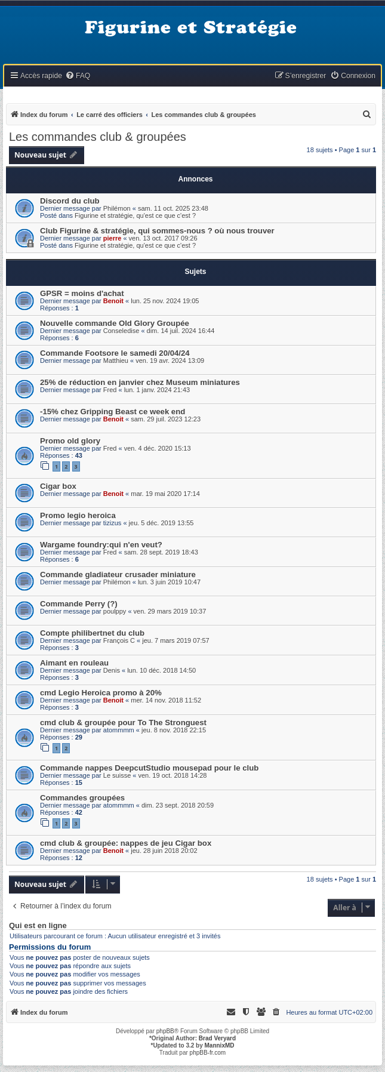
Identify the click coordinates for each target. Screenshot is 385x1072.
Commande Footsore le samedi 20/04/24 (115, 353)
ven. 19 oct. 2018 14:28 (172, 775)
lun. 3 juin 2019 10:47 (169, 582)
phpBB (165, 1031)
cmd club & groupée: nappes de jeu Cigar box (125, 843)
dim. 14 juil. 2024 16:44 (181, 330)
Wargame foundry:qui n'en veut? (101, 544)
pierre (112, 238)
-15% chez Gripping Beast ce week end (112, 411)
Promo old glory (70, 440)
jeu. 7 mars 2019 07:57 (176, 640)
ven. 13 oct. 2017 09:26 (163, 238)
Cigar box (58, 486)
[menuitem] (77, 76)
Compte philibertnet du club (92, 633)
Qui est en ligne (38, 925)
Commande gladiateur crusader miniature (118, 574)
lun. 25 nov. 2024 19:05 (165, 300)
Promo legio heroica (78, 515)
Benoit (113, 300)
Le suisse (117, 775)
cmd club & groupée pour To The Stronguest (123, 722)
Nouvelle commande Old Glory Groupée (114, 323)
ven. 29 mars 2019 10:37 (170, 611)
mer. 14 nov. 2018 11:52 (166, 700)
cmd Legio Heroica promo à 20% (101, 692)
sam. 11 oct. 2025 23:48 (173, 208)
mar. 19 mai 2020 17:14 (165, 493)
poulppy (115, 611)
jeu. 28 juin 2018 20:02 (164, 850)
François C (119, 640)
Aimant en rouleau (74, 662)
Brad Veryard (217, 1038)
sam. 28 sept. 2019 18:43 (161, 552)
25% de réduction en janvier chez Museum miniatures (140, 382)
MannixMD (220, 1045)
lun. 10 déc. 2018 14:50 (161, 670)
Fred (110, 389)
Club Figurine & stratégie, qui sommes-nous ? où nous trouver (157, 230)
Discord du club (70, 200)
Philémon (117, 208)
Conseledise (121, 330)
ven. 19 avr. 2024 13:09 (169, 360)
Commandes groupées (82, 797)
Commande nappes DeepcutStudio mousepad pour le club (149, 767)
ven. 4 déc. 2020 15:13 (157, 448)
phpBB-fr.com (208, 1052)
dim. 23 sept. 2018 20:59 (177, 805)
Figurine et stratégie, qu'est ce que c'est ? (135, 215)
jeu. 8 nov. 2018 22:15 (173, 730)
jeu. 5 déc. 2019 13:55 (161, 522)
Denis (111, 670)
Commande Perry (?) (79, 603)
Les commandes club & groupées (97, 136)
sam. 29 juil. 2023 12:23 (166, 419)
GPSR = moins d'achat (82, 293)
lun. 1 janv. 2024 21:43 (157, 389)
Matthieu (115, 360)
